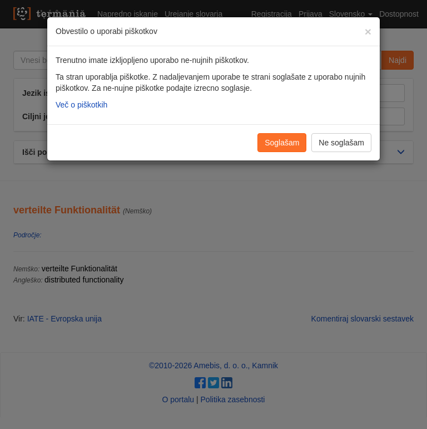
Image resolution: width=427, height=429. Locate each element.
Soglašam (282, 142)
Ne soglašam (341, 142)
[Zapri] (368, 31)
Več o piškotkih (81, 104)
